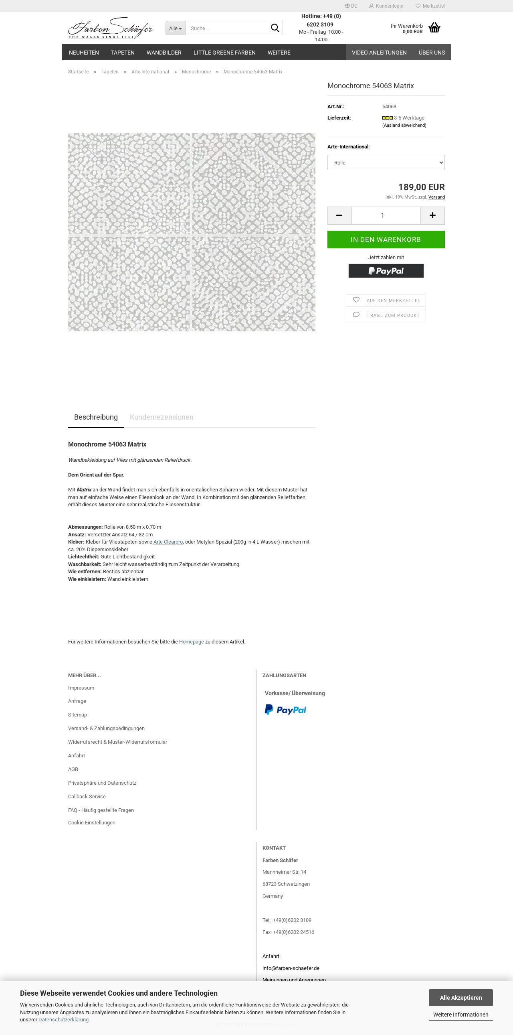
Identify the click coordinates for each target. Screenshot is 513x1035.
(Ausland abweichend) (404, 125)
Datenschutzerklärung (63, 1020)
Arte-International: (348, 147)
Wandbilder (164, 52)
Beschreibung (96, 417)
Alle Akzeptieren (461, 997)
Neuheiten (84, 52)
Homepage (191, 642)
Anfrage (77, 701)
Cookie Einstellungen (91, 823)
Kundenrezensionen (162, 417)
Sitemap (77, 715)
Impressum (81, 688)
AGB (73, 769)
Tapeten (123, 52)
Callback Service (87, 797)
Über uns (432, 52)
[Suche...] (176, 28)
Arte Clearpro (168, 542)
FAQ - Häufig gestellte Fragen (101, 810)
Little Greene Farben (225, 52)
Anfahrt (76, 756)
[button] (351, 6)
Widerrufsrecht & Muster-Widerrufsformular (117, 742)
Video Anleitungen (379, 52)
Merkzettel (430, 6)
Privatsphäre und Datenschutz (102, 783)
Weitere (279, 52)
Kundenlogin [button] (386, 6)
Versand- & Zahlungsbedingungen (106, 728)
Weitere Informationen (461, 1014)
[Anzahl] (386, 216)
